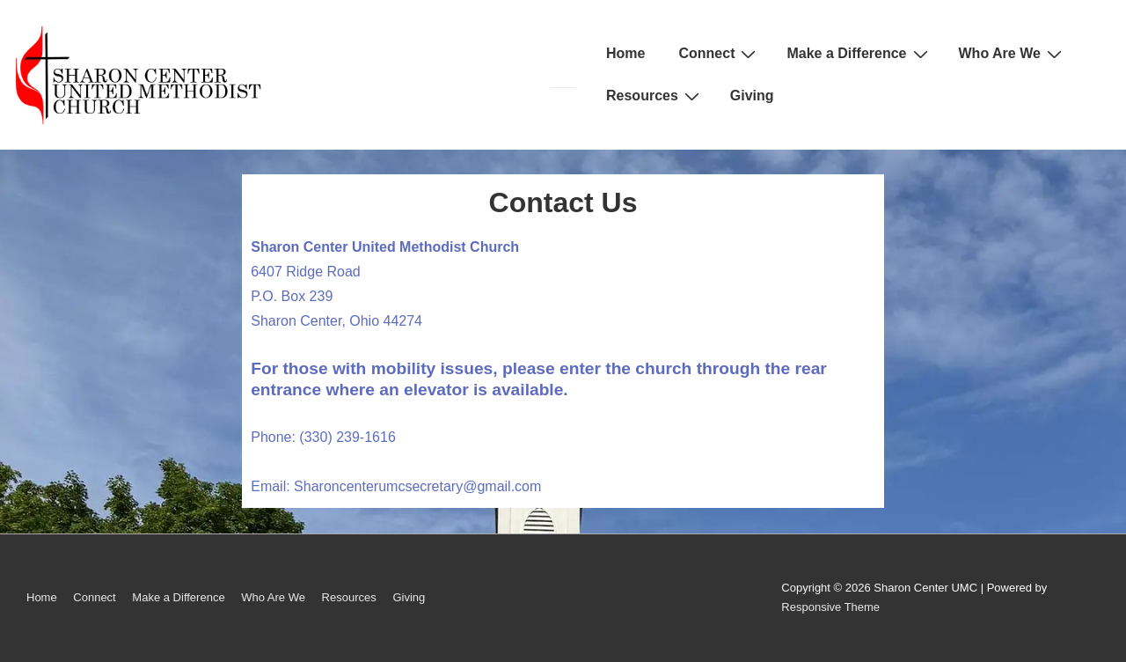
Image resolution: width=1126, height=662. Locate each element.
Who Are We (1012, 53)
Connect (719, 53)
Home (625, 53)
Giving (752, 95)
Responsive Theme (830, 607)
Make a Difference (859, 53)
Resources (655, 96)
